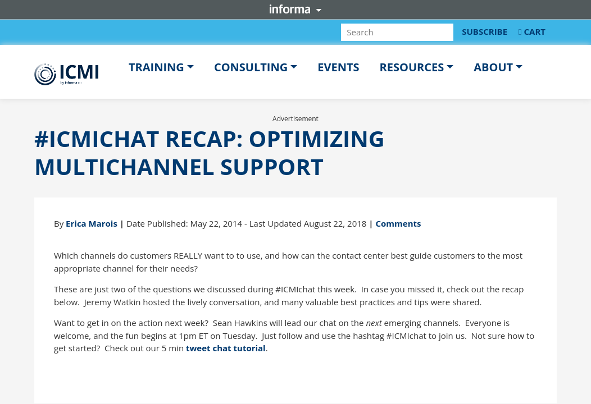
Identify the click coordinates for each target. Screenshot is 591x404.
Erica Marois (91, 223)
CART (532, 31)
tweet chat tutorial (226, 348)
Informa (295, 8)
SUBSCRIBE (484, 31)
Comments (398, 223)
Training (156, 67)
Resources (412, 67)
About (493, 67)
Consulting (251, 67)
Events (338, 67)
